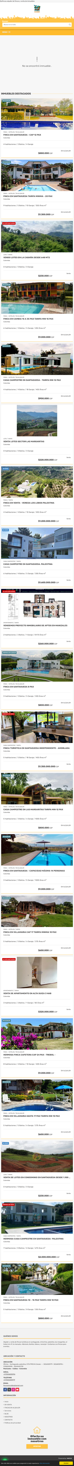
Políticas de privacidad (13, 1423)
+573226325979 (9, 1380)
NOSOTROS (9, 1417)
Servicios (8, 1411)
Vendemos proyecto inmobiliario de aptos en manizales (35, 625)
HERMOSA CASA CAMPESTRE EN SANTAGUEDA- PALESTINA (33, 1239)
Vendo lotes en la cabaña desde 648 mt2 (26, 257)
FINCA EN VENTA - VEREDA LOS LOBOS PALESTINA (28, 503)
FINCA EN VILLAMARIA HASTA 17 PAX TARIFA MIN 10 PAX (31, 1116)
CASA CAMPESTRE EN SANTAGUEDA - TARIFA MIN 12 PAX (32, 380)
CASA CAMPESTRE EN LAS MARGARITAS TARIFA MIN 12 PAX (33, 809)
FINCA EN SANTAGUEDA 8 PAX (18, 687)
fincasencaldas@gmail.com (13, 1385)
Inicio (6, 1402)
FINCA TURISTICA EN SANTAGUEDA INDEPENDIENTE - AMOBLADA (36, 748)
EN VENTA (8, 1405)
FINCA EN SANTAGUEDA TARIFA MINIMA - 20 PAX (27, 196)
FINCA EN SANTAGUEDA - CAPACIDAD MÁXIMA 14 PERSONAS (34, 871)
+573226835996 (9, 1374)
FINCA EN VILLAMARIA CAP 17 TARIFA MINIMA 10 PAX (29, 932)
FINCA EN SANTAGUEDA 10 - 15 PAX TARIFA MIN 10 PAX (30, 1300)
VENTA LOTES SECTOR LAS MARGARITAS (23, 441)
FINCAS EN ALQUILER (12, 1408)
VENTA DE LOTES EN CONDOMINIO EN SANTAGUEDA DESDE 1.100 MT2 (37, 1177)
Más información (46, 1463)
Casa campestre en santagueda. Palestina (27, 564)
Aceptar (66, 1463)
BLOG (7, 1414)
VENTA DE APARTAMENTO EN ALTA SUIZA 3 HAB (27, 993)
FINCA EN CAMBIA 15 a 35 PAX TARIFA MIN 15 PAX (28, 319)
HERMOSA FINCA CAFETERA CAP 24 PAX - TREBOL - (29, 1055)
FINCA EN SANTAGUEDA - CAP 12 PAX (22, 135)
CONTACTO (8, 1420)
